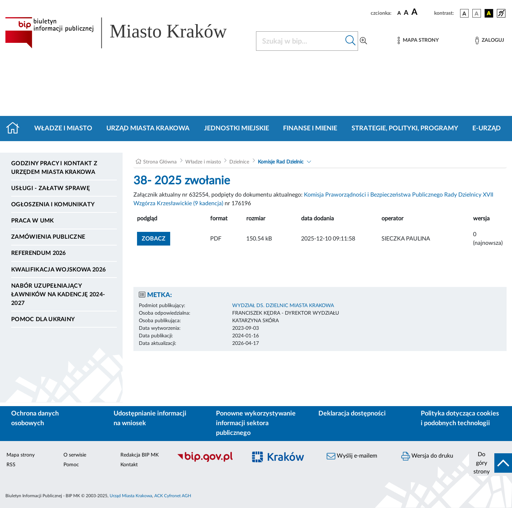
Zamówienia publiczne (48, 237)
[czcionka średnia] (406, 13)
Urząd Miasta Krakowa (148, 128)
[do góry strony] (490, 463)
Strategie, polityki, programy (405, 128)
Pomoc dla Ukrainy (43, 319)
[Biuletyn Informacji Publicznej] (208, 461)
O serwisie (74, 455)
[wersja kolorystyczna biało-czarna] (476, 13)
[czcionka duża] (422, 12)
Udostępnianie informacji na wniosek (150, 418)
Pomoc (71, 464)
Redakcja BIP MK (139, 455)
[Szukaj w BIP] (300, 41)
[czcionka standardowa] (399, 13)
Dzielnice (239, 162)
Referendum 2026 (38, 253)
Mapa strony (20, 455)
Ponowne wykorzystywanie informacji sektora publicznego (256, 423)
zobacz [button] (156, 238)
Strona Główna (160, 162)
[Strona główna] (15, 128)
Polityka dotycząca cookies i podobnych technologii (460, 418)
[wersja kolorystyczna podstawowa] (464, 13)
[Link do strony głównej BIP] (126, 33)
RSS (11, 464)
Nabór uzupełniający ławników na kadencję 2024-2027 (58, 294)
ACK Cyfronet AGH (172, 496)
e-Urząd (486, 128)
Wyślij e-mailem (352, 456)
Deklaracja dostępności (352, 413)
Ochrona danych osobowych (35, 418)
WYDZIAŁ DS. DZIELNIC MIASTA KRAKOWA (283, 305)
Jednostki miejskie (236, 128)
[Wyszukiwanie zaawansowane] (363, 41)
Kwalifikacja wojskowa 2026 (58, 270)
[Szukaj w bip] (350, 41)
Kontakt (129, 464)
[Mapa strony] (418, 40)
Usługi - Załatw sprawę (50, 188)
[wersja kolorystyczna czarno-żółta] (489, 13)
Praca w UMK (32, 221)
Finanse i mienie (310, 128)
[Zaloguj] (489, 40)
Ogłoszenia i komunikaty (52, 204)
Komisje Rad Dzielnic (281, 162)
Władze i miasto (63, 128)
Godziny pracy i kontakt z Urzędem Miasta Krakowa (54, 168)
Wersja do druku (427, 456)
